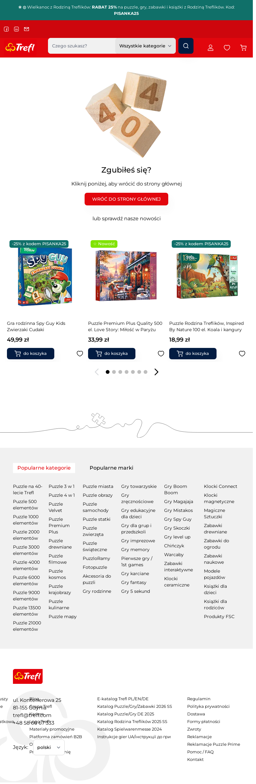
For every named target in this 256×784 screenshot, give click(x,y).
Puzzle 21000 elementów (27, 626)
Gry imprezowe (138, 541)
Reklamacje (199, 736)
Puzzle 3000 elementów (26, 550)
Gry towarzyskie (139, 486)
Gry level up (177, 537)
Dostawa (196, 714)
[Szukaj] (185, 46)
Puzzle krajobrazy (60, 589)
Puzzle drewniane (60, 544)
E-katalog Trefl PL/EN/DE (123, 698)
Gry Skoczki (177, 528)
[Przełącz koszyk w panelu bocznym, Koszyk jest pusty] (243, 47)
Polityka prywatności (208, 706)
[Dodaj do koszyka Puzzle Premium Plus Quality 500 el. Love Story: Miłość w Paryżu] (31, 353)
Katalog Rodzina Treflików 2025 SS (132, 721)
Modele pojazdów (214, 574)
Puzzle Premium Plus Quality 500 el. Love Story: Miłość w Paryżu (44, 326)
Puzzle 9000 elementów (26, 596)
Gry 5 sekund (135, 591)
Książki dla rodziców (215, 605)
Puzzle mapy (63, 616)
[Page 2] (114, 372)
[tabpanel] (126, 553)
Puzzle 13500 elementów (27, 611)
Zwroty (194, 729)
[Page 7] (145, 372)
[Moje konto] (210, 47)
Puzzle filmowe (58, 559)
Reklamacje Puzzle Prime (213, 744)
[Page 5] (133, 372)
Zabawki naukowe (214, 559)
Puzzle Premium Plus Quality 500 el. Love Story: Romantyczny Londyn (207, 326)
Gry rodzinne (97, 591)
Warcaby (174, 554)
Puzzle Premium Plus (59, 525)
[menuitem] (134, 699)
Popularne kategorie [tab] (44, 468)
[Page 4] (126, 372)
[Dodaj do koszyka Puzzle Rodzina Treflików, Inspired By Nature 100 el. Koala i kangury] (112, 353)
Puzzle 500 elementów (25, 505)
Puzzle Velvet (56, 507)
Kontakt (195, 759)
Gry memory (135, 549)
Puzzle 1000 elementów (26, 520)
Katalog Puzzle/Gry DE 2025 (125, 714)
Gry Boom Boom (175, 489)
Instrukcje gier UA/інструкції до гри (134, 736)
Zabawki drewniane (215, 529)
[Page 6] (139, 372)
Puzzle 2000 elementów (26, 535)
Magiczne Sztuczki (214, 513)
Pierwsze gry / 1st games (136, 562)
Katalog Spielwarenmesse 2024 (129, 729)
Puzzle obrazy (98, 495)
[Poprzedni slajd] (97, 372)
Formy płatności (203, 721)
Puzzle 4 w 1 (62, 495)
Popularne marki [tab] (111, 468)
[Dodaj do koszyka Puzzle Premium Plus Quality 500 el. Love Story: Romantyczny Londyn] (193, 353)
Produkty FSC (219, 616)
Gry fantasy (133, 582)
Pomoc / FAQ (200, 752)
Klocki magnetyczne (219, 498)
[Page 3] (120, 372)
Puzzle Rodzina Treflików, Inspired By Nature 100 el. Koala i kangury (125, 326)
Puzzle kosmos (57, 574)
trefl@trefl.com (32, 715)
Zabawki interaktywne (178, 567)
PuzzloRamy (96, 558)
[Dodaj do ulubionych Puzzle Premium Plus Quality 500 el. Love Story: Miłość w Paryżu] (80, 353)
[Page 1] (108, 372)
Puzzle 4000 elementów (26, 565)
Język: (20, 747)
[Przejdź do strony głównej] (20, 48)
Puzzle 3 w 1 (61, 486)
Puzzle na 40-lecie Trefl (27, 489)
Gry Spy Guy (178, 519)
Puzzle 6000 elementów (26, 580)
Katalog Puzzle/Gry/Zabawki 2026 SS (134, 706)
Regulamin (199, 698)
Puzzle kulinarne (59, 605)
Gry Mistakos (178, 510)
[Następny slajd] (156, 372)
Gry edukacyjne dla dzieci (138, 513)
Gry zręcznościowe (137, 498)
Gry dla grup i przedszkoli (136, 529)
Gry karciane (135, 573)
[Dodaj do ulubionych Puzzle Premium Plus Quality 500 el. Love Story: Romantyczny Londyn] (242, 353)
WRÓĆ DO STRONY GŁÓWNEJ (126, 199)
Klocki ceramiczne (176, 582)
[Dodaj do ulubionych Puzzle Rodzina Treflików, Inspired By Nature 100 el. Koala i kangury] (161, 353)
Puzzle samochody (96, 507)
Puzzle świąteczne (95, 546)
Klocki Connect (220, 486)
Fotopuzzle (95, 567)
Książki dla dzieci (215, 589)
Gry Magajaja (178, 501)
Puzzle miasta (98, 486)
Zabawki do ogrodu (216, 544)
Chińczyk (174, 546)
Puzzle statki (96, 519)
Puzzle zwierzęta (93, 531)
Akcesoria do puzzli (97, 579)
